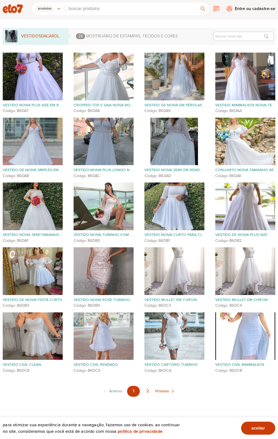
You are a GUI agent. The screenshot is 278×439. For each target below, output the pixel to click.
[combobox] (130, 8)
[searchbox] (130, 8)
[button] (48, 8)
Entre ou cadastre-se (255, 10)
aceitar (258, 428)
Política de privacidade (140, 431)
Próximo (162, 391)
